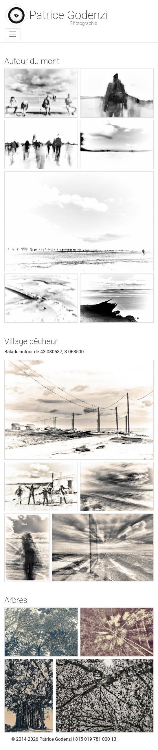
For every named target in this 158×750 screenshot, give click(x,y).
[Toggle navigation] (13, 34)
